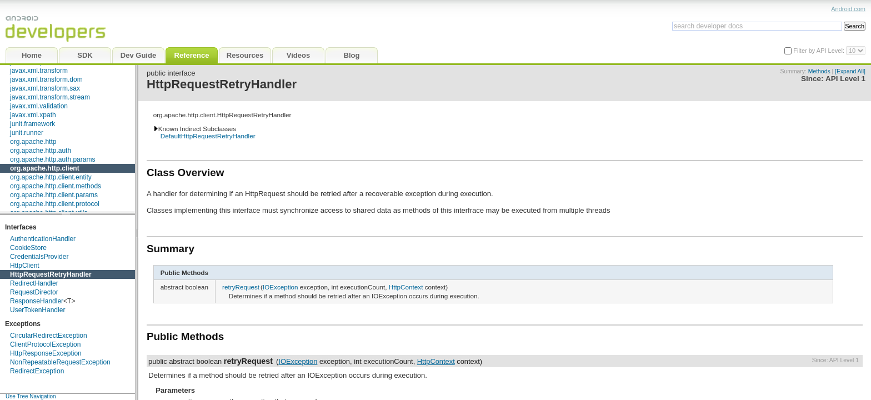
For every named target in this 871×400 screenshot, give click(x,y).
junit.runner (26, 133)
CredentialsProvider (39, 257)
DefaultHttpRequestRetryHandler (208, 135)
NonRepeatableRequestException (60, 362)
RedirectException (37, 371)
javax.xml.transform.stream (50, 97)
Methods (819, 71)
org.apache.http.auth (40, 150)
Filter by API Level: (819, 50)
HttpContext (406, 287)
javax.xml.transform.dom (46, 79)
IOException (280, 287)
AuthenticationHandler (43, 239)
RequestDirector (34, 292)
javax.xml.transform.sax (45, 88)
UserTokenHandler (37, 310)
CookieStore (28, 248)
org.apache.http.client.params (54, 195)
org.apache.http (33, 142)
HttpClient (24, 265)
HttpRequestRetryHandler (51, 274)
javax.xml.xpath (33, 115)
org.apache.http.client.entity (51, 177)
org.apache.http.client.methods (55, 186)
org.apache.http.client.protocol (54, 204)
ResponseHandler (36, 301)
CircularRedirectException (48, 335)
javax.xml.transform (39, 70)
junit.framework (32, 124)
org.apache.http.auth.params (52, 159)
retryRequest (240, 287)
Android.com (848, 9)
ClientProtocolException (45, 344)
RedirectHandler (34, 283)
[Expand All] (850, 71)
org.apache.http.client (44, 168)
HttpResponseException (46, 353)
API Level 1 (845, 78)
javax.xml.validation (39, 106)
